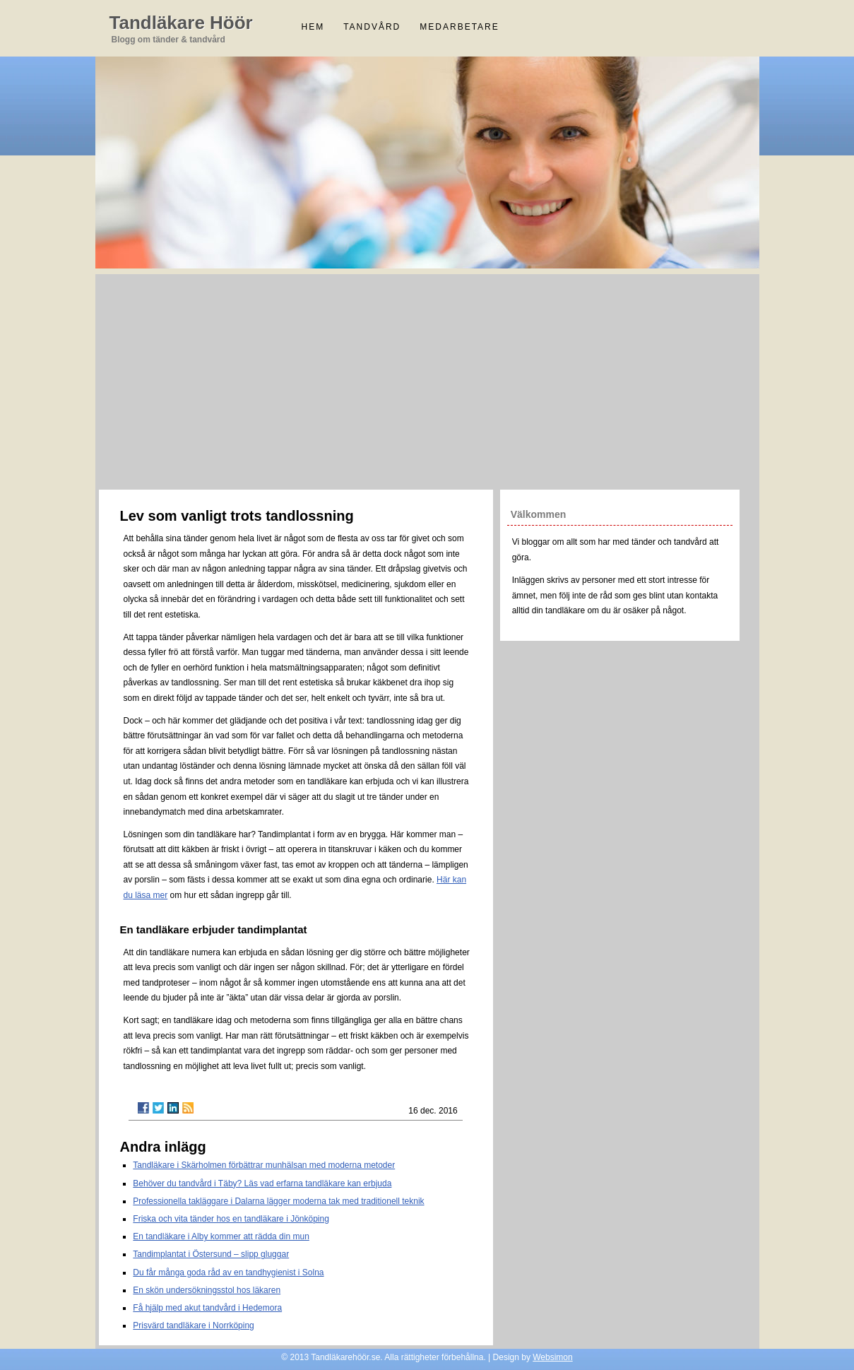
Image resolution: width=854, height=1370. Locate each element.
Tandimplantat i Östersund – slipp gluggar (211, 1254)
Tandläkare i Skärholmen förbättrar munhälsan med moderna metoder (264, 1165)
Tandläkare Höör (181, 22)
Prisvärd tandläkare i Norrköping (193, 1325)
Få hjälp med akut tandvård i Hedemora (207, 1308)
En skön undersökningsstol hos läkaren (206, 1290)
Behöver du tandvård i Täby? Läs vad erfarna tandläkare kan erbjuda (262, 1183)
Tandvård (372, 27)
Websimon (552, 1357)
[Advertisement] (427, 380)
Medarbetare (459, 27)
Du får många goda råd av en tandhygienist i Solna (228, 1272)
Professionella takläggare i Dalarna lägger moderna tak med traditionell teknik (278, 1201)
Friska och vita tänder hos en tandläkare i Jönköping (231, 1219)
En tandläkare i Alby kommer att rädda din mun (221, 1236)
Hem (313, 27)
